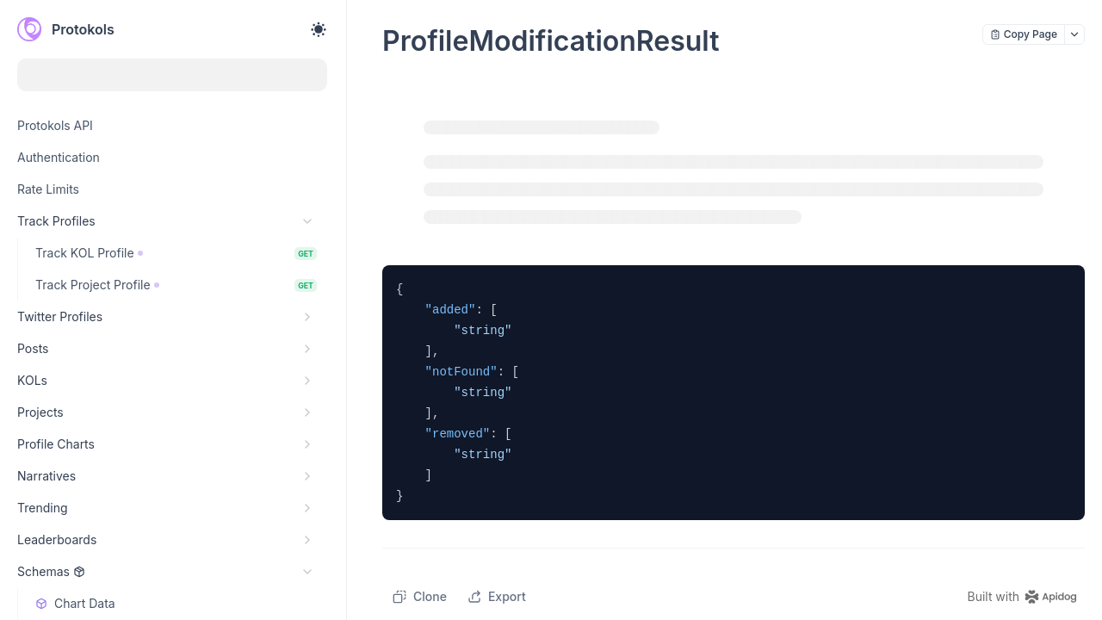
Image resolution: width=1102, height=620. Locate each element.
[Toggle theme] (318, 29)
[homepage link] (1026, 596)
